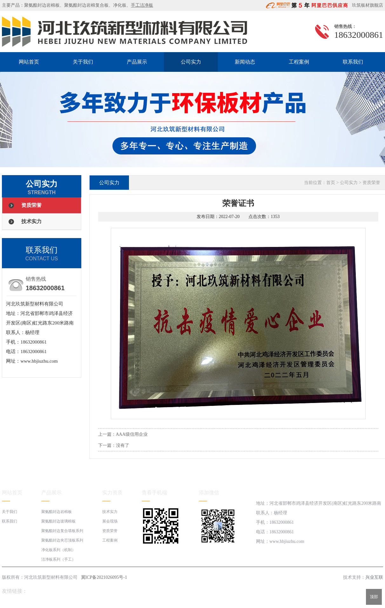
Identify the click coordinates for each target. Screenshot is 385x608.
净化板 (119, 5)
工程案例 (299, 62)
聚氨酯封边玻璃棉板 (58, 521)
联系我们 (353, 62)
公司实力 (191, 62)
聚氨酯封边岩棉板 (42, 5)
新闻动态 (245, 62)
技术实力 (31, 221)
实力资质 (112, 492)
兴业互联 (374, 577)
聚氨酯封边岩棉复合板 (86, 5)
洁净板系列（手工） (58, 559)
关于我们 (83, 62)
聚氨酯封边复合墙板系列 (62, 531)
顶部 (374, 596)
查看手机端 (154, 492)
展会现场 (110, 521)
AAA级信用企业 (132, 434)
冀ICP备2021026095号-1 (104, 577)
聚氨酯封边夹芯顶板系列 (62, 540)
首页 (330, 182)
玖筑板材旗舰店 (366, 5)
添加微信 (209, 492)
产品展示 (137, 62)
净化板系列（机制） (58, 550)
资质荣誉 (31, 205)
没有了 (122, 445)
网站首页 (29, 62)
